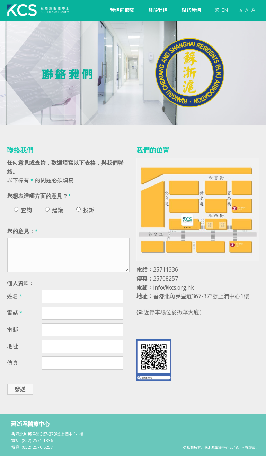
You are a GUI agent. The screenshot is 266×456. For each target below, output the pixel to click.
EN (224, 10)
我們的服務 (122, 10)
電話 (15, 313)
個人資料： (21, 283)
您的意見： (22, 231)
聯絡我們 (191, 10)
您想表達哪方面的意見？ (39, 196)
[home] (38, 10)
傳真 (12, 363)
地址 (12, 346)
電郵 (12, 329)
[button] (122, 10)
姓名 (15, 296)
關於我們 (158, 10)
